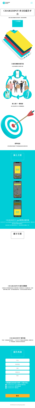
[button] (31, 3)
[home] (6, 2)
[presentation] (14, 391)
